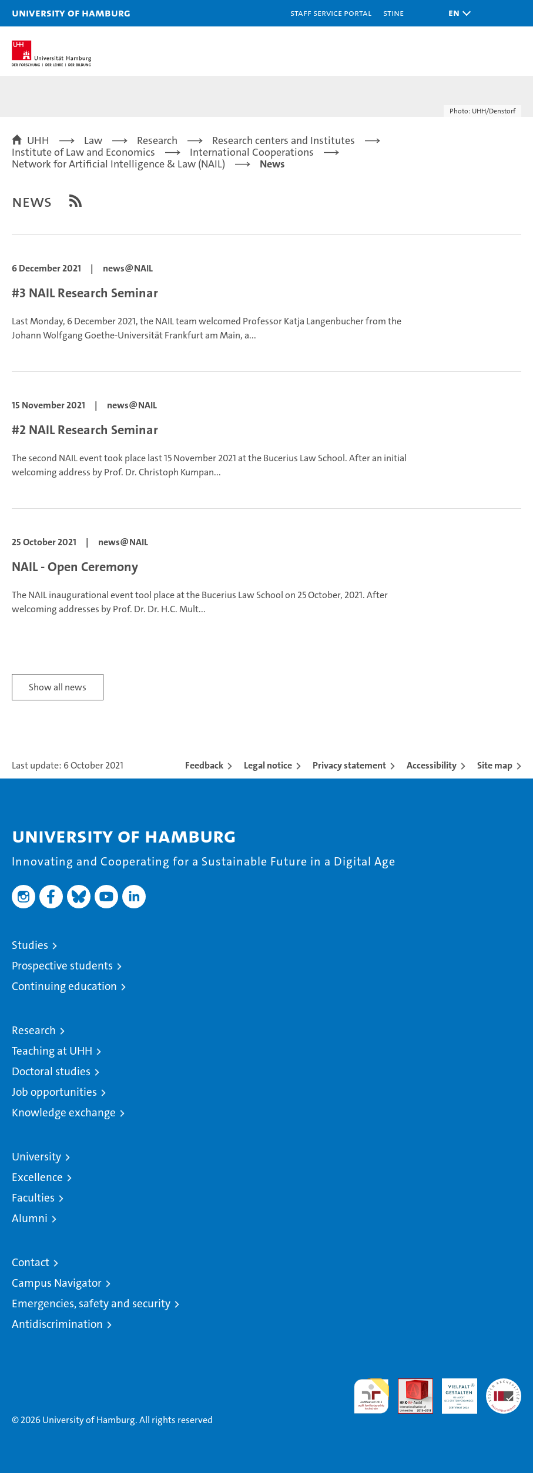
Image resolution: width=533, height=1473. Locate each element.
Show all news (57, 687)
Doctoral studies (51, 1071)
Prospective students (62, 965)
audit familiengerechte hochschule (371, 1396)
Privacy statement (349, 765)
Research (34, 1030)
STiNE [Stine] (393, 12)
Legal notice (268, 765)
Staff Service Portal (330, 12)
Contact (30, 1262)
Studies (30, 945)
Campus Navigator (57, 1283)
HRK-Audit (453, 1390)
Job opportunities (54, 1092)
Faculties (33, 1197)
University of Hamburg (71, 12)
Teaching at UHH (52, 1050)
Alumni (30, 1218)
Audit (409, 1384)
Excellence (37, 1177)
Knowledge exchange (64, 1112)
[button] (456, 13)
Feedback (204, 765)
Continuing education (64, 986)
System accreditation (503, 1390)
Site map (494, 765)
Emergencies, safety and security (91, 1303)
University (36, 1156)
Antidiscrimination (57, 1324)
